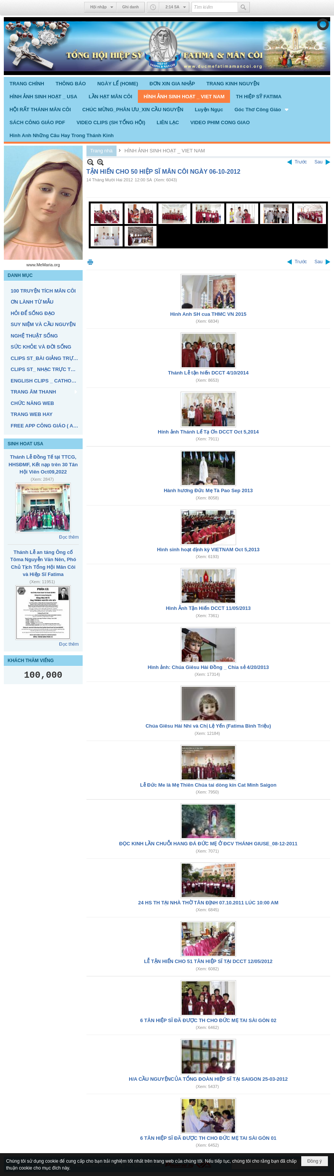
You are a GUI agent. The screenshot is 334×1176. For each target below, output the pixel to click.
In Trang (90, 262)
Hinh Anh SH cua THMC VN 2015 (208, 314)
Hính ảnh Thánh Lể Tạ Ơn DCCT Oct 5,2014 (208, 432)
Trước (301, 162)
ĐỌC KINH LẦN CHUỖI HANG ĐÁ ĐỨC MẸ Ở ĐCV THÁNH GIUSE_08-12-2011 (208, 843)
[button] (262, 109)
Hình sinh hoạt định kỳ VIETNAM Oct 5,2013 (208, 549)
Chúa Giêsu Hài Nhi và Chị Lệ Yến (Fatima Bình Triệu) (208, 726)
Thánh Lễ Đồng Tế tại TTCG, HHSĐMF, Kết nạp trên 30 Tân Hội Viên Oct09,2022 (43, 464)
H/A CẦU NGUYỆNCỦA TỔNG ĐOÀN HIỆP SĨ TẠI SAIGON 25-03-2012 (208, 1079)
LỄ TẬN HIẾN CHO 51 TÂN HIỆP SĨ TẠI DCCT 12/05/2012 (208, 961)
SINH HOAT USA (25, 443)
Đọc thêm (69, 537)
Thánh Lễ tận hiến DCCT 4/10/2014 (208, 373)
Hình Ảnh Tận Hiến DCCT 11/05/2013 (208, 608)
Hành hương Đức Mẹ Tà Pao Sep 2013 (208, 490)
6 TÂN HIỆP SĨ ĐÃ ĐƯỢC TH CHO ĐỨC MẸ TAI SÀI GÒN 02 (208, 1020)
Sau (319, 162)
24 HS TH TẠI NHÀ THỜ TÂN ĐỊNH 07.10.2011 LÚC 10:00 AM (208, 903)
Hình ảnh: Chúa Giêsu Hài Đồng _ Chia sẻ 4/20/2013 (208, 667)
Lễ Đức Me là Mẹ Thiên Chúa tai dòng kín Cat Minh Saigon (208, 785)
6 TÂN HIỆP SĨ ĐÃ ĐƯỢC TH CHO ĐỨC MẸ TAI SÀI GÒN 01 (208, 1138)
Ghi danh (130, 7)
